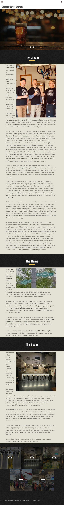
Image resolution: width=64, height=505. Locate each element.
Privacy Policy (36, 500)
